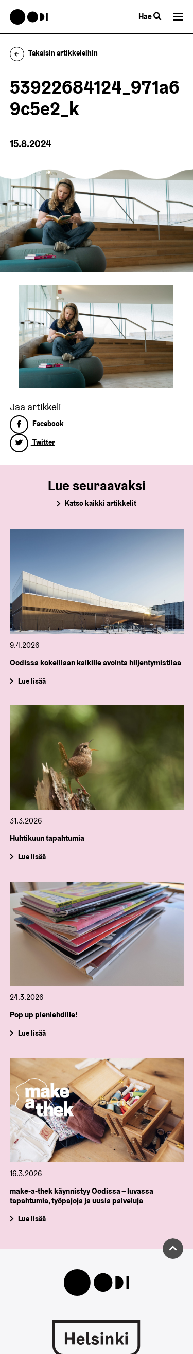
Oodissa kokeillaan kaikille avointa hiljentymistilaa (95, 662)
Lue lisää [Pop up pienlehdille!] (31, 1033)
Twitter (32, 442)
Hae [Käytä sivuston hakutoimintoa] (149, 16)
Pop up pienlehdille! (44, 1014)
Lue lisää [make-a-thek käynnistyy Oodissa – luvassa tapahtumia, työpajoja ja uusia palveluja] (31, 1218)
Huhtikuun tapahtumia (47, 838)
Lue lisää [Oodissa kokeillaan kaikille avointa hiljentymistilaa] (31, 680)
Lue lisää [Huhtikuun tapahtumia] (31, 857)
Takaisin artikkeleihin (54, 53)
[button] (178, 17)
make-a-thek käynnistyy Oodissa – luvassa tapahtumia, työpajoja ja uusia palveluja (81, 1195)
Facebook (37, 423)
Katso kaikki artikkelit (100, 503)
